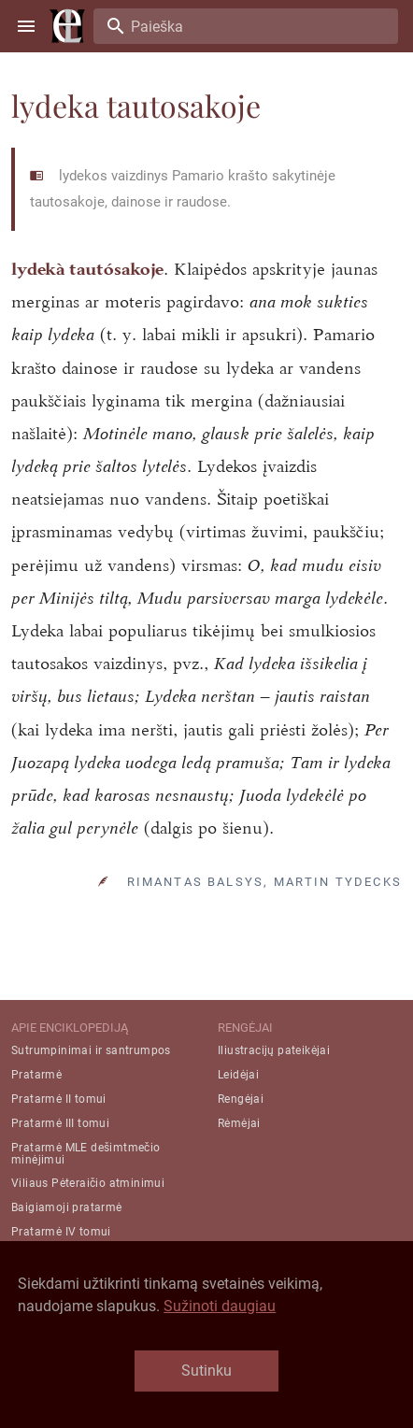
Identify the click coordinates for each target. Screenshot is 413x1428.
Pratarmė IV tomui (61, 1231)
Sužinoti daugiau (220, 1306)
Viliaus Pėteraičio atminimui (87, 1183)
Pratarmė (36, 1074)
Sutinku (206, 1370)
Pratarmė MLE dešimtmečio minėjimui (86, 1153)
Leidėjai (238, 1074)
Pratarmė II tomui (59, 1099)
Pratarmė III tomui (60, 1123)
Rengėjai (240, 1099)
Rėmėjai (239, 1123)
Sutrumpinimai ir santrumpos (91, 1050)
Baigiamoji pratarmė (66, 1207)
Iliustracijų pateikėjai (274, 1050)
